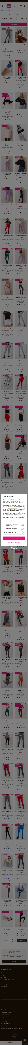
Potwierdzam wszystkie (14, 538)
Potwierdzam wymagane (14, 542)
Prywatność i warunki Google (16, 510)
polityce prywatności (12, 508)
